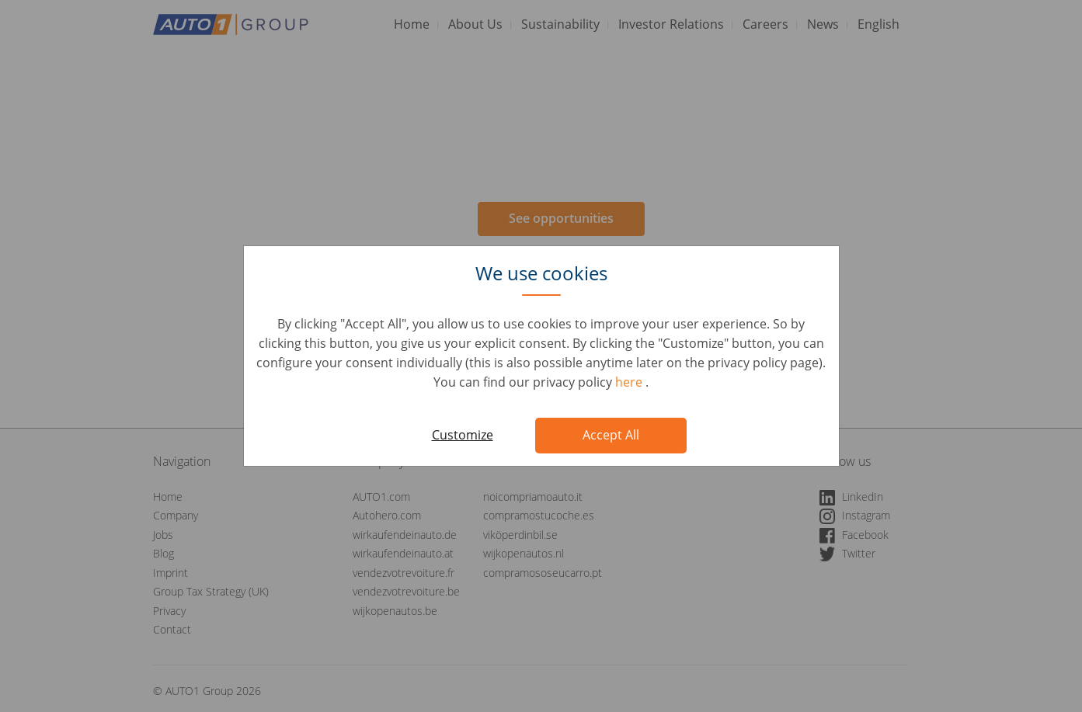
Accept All (611, 434)
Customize (462, 434)
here (630, 382)
